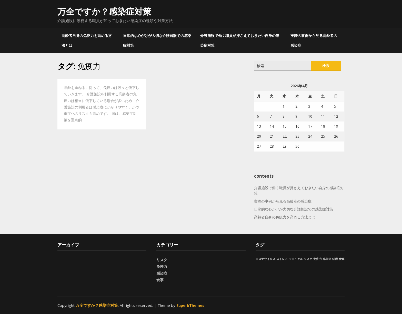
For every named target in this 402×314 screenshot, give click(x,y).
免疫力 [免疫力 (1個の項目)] (317, 259)
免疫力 (161, 266)
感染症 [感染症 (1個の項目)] (327, 259)
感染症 (161, 273)
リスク (161, 259)
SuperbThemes (190, 305)
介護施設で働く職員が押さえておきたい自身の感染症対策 (239, 40)
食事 (160, 279)
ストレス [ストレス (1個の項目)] (282, 259)
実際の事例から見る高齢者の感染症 (313, 40)
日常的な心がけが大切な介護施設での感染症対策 (157, 40)
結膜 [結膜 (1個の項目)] (335, 259)
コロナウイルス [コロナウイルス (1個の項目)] (265, 259)
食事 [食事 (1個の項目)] (342, 259)
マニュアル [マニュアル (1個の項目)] (296, 259)
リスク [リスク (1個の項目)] (308, 259)
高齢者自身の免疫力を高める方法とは (87, 40)
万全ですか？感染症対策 (104, 11)
